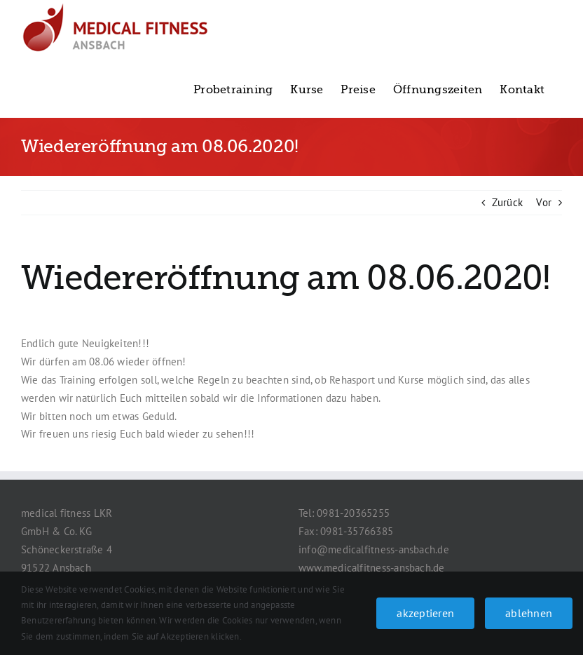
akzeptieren (425, 613)
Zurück (507, 202)
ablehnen (528, 613)
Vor (543, 202)
